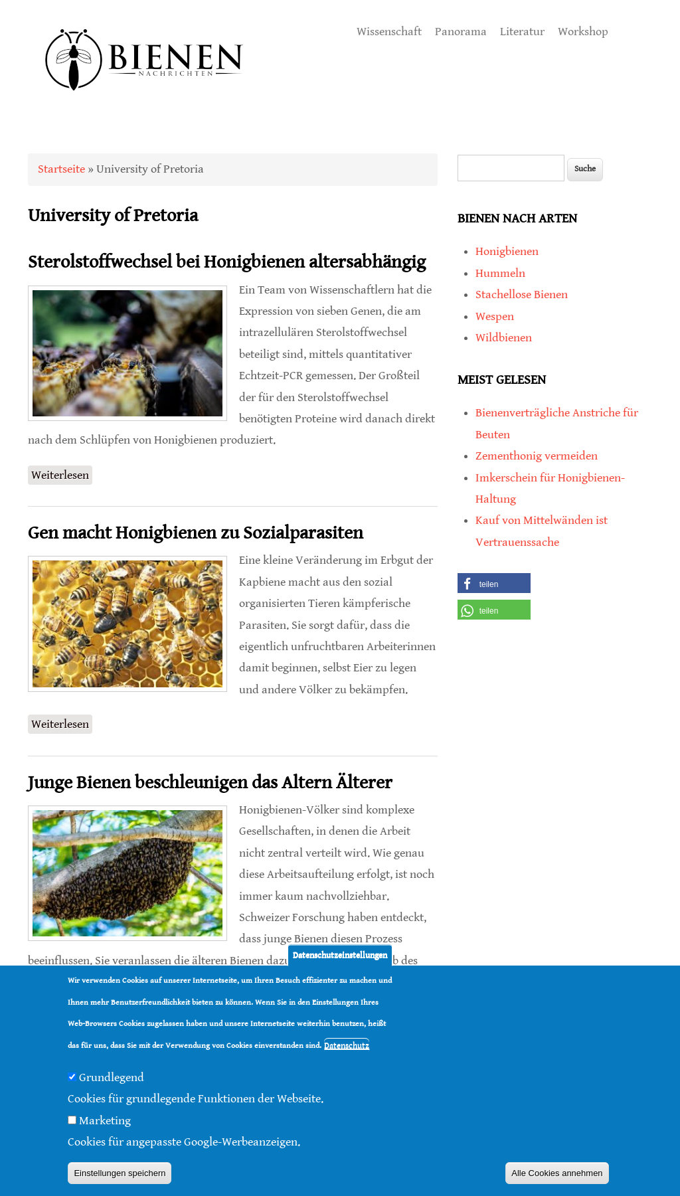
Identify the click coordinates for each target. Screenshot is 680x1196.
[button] (494, 583)
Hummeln (500, 273)
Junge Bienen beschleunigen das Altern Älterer (210, 783)
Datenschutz (346, 1048)
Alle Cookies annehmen (556, 1175)
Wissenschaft (389, 32)
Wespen (494, 316)
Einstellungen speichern (119, 1175)
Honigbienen (507, 251)
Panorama (461, 32)
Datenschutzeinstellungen (340, 957)
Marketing (105, 1123)
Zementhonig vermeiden (536, 456)
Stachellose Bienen (521, 294)
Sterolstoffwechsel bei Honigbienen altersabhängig (227, 262)
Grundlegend (111, 1079)
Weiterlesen (61, 474)
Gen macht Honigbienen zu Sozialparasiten (195, 533)
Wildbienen (503, 338)
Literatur (522, 32)
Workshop (583, 32)
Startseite (61, 169)
